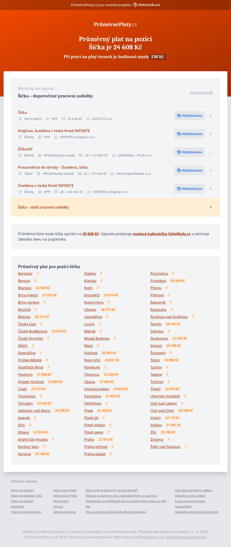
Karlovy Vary (28, 446)
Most (88, 345)
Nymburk (92, 367)
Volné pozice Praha (65, 496)
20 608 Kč (91, 233)
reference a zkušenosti (186, 537)
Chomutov (27, 396)
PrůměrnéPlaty (115, 24)
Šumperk (158, 352)
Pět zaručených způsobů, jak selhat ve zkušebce (115, 512)
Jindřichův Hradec (33, 439)
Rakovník (158, 302)
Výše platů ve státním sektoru (194, 490)
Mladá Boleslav (97, 338)
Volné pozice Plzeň (64, 490)
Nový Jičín (92, 360)
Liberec (90, 309)
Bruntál (24, 309)
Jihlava (23, 432)
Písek (88, 410)
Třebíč (155, 388)
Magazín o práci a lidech (190, 496)
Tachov (156, 367)
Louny (89, 324)
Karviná (24, 453)
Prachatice (159, 273)
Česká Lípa (27, 324)
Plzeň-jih (91, 417)
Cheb (22, 388)
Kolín (88, 287)
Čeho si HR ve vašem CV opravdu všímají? (111, 490)
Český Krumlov (30, 338)
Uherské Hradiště (165, 396)
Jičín (21, 425)
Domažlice (27, 352)
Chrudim (25, 403)
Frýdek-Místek (30, 360)
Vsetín (155, 417)
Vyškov (156, 425)
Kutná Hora (93, 302)
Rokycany (158, 309)
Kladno (90, 273)
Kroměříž (91, 295)
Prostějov (158, 280)
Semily (156, 324)
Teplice (156, 374)
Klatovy (90, 280)
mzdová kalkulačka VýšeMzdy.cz (161, 233)
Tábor (155, 360)
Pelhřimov (92, 403)
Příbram (157, 295)
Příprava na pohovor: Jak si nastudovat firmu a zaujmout (121, 496)
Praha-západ (94, 453)
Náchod (90, 352)
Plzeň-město (94, 425)
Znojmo (157, 439)
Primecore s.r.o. (152, 537)
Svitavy (156, 345)
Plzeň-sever (94, 432)
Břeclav (24, 316)
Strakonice (159, 338)
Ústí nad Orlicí (162, 410)
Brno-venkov (28, 302)
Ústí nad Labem (163, 403)
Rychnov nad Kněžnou (169, 316)
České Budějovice (32, 331)
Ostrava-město (96, 388)
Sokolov (157, 331)
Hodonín (25, 374)
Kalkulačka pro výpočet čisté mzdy (196, 512)
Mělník (89, 331)
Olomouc (92, 374)
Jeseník (24, 417)
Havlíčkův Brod (30, 367)
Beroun (24, 280)
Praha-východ (95, 446)
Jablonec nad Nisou (34, 410)
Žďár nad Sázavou (165, 446)
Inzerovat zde (201, 92)
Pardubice (92, 396)
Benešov (25, 273)
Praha (89, 439)
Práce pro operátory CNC (26, 496)
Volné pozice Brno (64, 512)
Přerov (156, 287)
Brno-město (28, 295)
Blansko (24, 287)
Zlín (153, 432)
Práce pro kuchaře (22, 490)
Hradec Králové (31, 381)
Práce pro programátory (26, 512)
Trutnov (157, 381)
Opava (89, 381)
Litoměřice (93, 316)
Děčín (23, 345)
